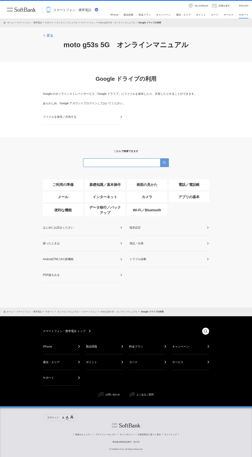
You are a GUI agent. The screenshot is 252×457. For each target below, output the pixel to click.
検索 (205, 331)
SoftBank (21, 9)
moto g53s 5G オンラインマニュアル (116, 22)
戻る (48, 35)
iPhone (47, 346)
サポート (49, 22)
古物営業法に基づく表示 (149, 434)
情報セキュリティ (83, 434)
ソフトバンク (126, 425)
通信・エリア (51, 362)
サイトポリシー (127, 434)
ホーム (10, 22)
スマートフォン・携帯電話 (29, 22)
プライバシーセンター (105, 434)
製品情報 (91, 346)
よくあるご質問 (145, 394)
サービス (177, 362)
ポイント (91, 362)
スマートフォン (88, 22)
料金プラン (136, 346)
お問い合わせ (112, 394)
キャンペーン (180, 346)
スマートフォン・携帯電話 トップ (64, 331)
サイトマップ (170, 434)
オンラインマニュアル (67, 22)
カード (133, 362)
